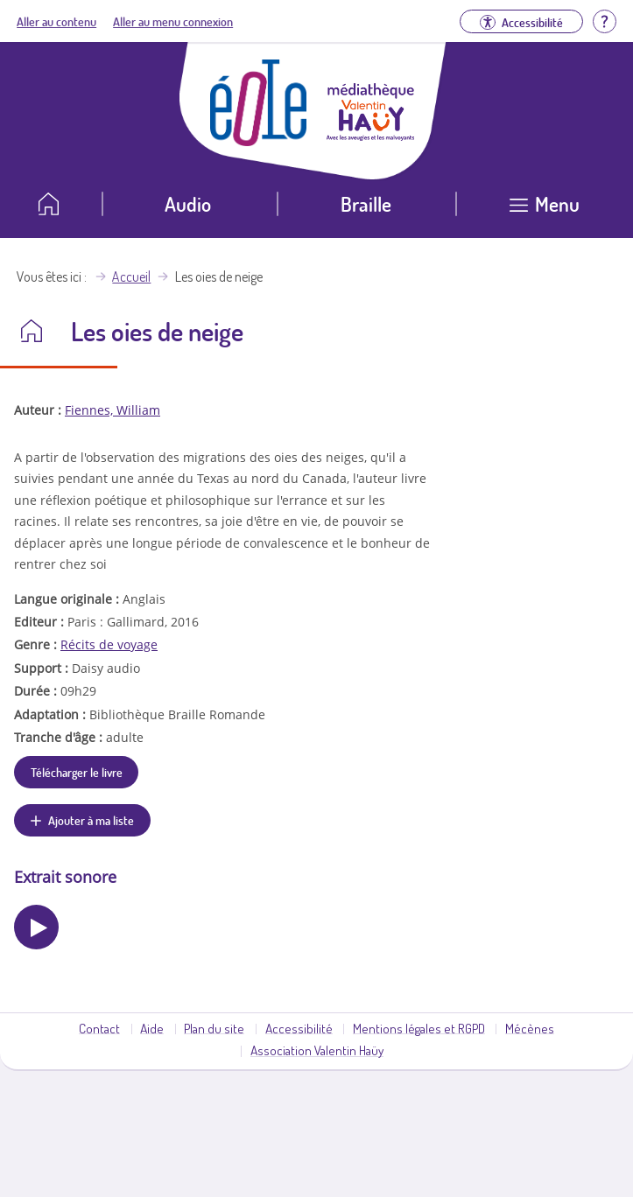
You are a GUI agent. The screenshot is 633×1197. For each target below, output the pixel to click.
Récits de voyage (109, 644)
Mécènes (529, 1028)
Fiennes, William (112, 410)
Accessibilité (299, 1028)
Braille (366, 203)
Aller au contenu (56, 21)
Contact (99, 1028)
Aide (152, 1028)
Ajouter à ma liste (91, 820)
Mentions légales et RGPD (419, 1028)
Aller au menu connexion (173, 21)
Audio (188, 203)
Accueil (131, 276)
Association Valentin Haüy (316, 1050)
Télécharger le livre (77, 772)
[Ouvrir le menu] (544, 210)
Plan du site (214, 1028)
